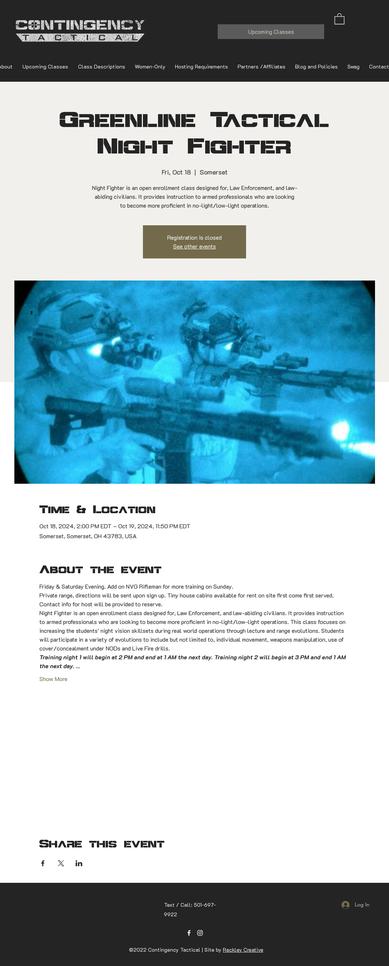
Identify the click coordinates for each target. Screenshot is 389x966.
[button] (339, 18)
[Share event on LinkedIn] (79, 863)
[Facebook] (189, 933)
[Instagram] (200, 933)
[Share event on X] (60, 863)
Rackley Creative (243, 949)
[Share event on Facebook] (42, 863)
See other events (194, 246)
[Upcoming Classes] (271, 31)
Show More (53, 679)
